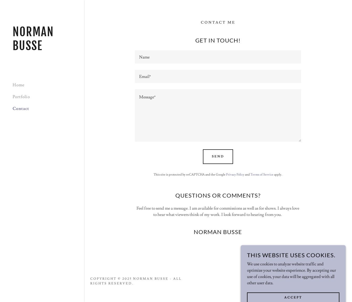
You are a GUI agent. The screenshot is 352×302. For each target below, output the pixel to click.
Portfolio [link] (21, 96)
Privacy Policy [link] (235, 175)
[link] (42, 48)
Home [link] (18, 85)
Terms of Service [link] (262, 175)
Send (218, 156)
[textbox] (218, 56)
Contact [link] (21, 108)
